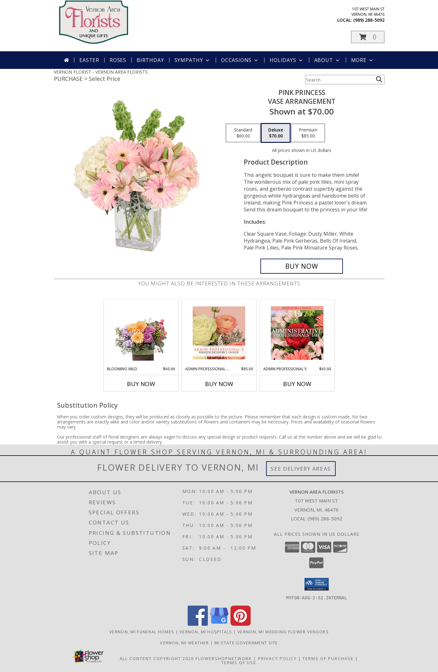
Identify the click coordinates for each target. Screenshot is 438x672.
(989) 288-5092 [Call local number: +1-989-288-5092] (368, 20)
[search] (379, 79)
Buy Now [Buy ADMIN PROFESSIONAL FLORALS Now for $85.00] (219, 384)
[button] (367, 37)
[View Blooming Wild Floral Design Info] (141, 333)
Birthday (150, 60)
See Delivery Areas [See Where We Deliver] (301, 468)
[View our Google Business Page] (219, 624)
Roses (118, 60)
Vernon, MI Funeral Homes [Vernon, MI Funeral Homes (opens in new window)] (141, 631)
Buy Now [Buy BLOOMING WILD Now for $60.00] (141, 384)
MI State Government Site (246, 642)
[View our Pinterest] (240, 624)
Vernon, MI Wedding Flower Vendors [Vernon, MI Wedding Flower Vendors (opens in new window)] (283, 631)
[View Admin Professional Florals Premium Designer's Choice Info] (219, 333)
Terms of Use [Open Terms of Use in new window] (238, 662)
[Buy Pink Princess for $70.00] (301, 266)
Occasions (240, 60)
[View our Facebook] (198, 624)
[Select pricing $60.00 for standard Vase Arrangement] (243, 133)
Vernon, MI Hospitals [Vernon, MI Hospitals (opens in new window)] (205, 631)
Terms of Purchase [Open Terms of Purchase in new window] (328, 658)
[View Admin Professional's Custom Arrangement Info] (297, 333)
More (362, 60)
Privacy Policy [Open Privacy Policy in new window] (277, 658)
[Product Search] (339, 79)
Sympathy (192, 60)
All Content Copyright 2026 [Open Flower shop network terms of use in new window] (157, 658)
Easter (89, 60)
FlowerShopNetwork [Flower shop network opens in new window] (224, 658)
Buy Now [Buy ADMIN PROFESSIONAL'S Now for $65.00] (297, 384)
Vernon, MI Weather (184, 642)
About (327, 60)
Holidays (287, 60)
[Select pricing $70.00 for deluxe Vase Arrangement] (276, 133)
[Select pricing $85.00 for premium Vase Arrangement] (308, 133)
